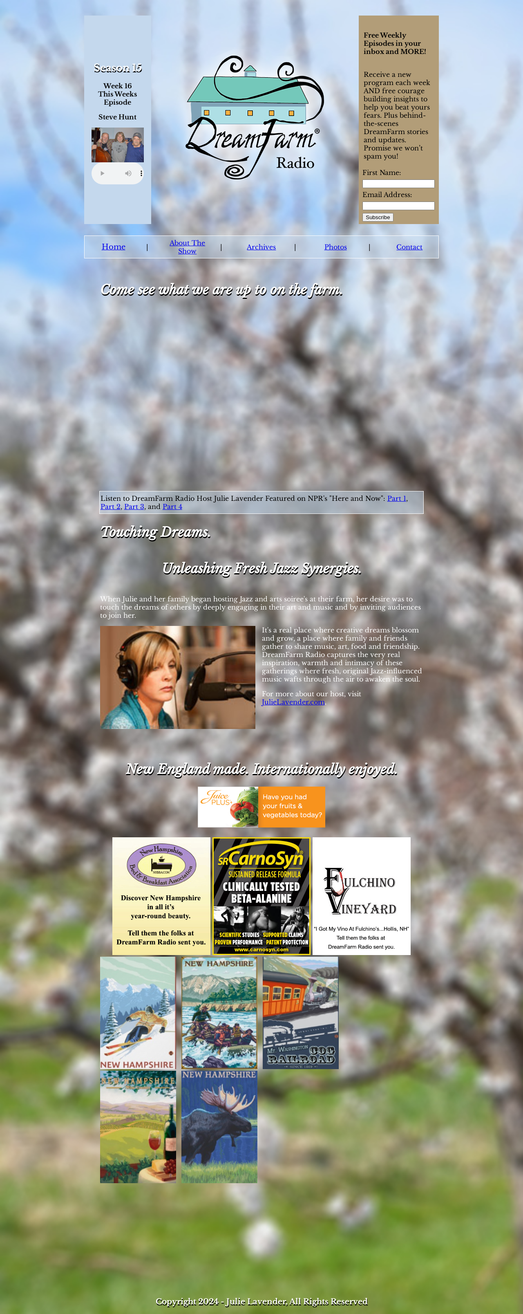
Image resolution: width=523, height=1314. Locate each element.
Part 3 (134, 506)
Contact (409, 247)
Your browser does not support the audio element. (118, 173)
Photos (335, 247)
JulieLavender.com (293, 702)
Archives (261, 247)
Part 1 (396, 498)
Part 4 (172, 506)
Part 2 (111, 506)
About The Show (187, 247)
